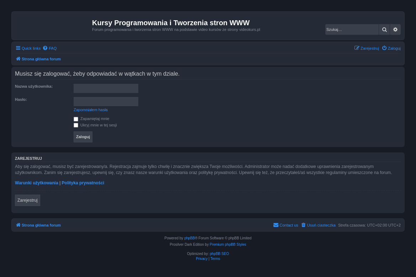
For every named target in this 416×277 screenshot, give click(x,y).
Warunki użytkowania (36, 182)
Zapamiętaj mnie (91, 118)
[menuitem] (49, 48)
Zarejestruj (27, 200)
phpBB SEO (219, 254)
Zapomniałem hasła (91, 110)
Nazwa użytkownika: (34, 86)
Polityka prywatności (83, 182)
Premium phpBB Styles (228, 244)
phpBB (189, 238)
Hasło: (21, 99)
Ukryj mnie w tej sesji (95, 125)
